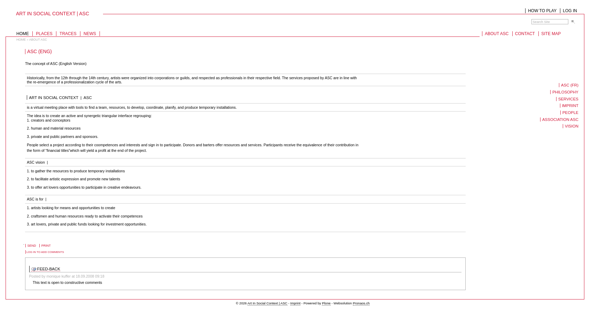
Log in (570, 10)
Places (44, 33)
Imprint (295, 303)
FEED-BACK (48, 268)
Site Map (551, 33)
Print (46, 245)
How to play (542, 10)
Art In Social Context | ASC (267, 303)
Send (31, 245)
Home (22, 33)
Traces (68, 33)
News (90, 33)
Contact (525, 33)
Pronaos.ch (361, 303)
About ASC (496, 33)
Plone (326, 303)
